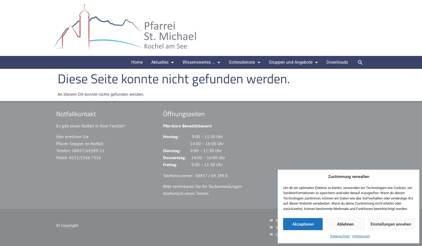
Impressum (361, 236)
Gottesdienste (244, 62)
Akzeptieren (303, 224)
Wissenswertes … (201, 62)
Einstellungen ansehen (391, 224)
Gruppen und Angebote (293, 62)
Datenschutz (340, 236)
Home (137, 62)
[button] (360, 62)
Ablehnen (345, 224)
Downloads (337, 62)
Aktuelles (162, 62)
